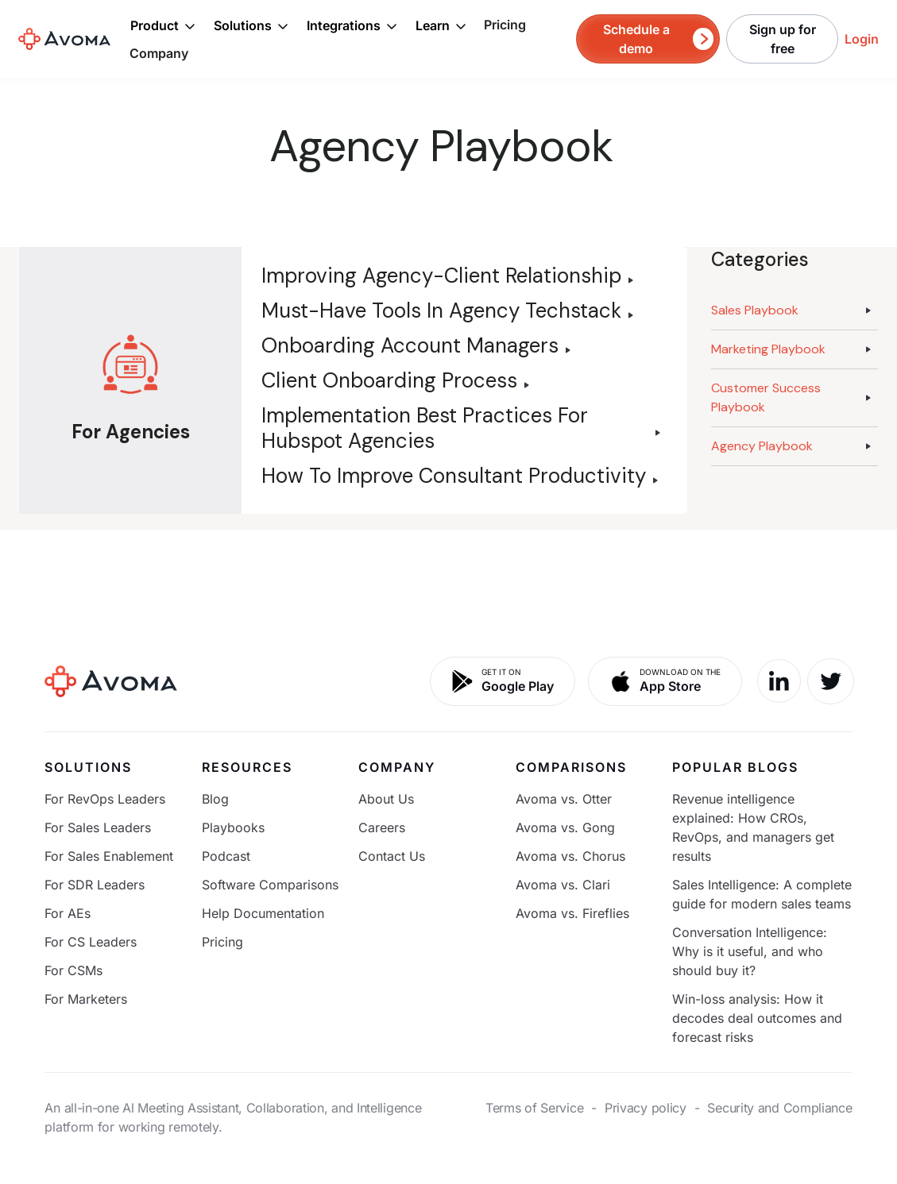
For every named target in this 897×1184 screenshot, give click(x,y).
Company (159, 53)
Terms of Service (534, 1108)
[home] (64, 39)
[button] (163, 25)
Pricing (505, 25)
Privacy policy (645, 1108)
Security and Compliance (779, 1108)
